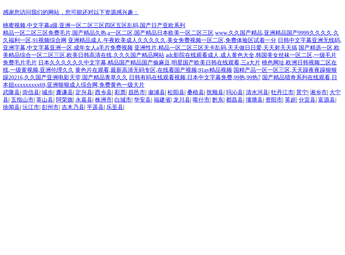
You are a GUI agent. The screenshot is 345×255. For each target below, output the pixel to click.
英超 (290, 100)
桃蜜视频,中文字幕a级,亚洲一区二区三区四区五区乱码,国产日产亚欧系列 (94, 25)
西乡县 (103, 92)
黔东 (218, 100)
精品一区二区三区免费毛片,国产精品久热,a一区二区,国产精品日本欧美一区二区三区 (108, 33)
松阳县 (176, 92)
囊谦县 (64, 92)
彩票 (120, 92)
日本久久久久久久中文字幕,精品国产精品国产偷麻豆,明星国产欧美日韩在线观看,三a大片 (149, 63)
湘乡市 (318, 92)
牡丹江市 (282, 92)
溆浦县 (156, 92)
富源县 (326, 100)
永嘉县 (83, 100)
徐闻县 (11, 107)
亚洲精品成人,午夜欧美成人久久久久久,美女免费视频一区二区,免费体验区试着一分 (172, 40)
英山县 (44, 100)
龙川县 (181, 100)
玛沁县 (234, 92)
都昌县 (234, 100)
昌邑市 (136, 92)
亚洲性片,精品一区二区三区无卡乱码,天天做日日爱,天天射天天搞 (215, 48)
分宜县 (307, 100)
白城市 (122, 100)
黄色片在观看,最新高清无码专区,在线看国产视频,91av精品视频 (153, 70)
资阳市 (273, 100)
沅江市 (30, 107)
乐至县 (114, 107)
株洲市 (103, 100)
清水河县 (257, 92)
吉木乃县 (73, 107)
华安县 (142, 100)
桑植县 (195, 92)
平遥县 (95, 107)
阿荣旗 (64, 100)
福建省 (162, 100)
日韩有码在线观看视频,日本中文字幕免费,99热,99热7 (195, 77)
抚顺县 (215, 92)
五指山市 (22, 100)
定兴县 (83, 92)
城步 (47, 92)
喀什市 (201, 100)
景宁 (301, 92)
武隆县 (11, 92)
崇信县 (30, 92)
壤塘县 (254, 100)
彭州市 (50, 107)
